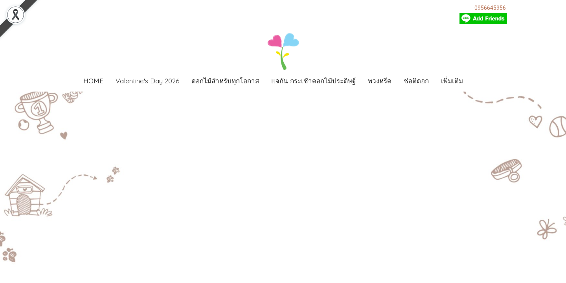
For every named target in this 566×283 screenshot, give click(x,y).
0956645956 (490, 8)
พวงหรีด (379, 81)
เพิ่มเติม (452, 81)
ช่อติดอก (416, 81)
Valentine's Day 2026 (147, 81)
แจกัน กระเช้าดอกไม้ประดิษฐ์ (313, 81)
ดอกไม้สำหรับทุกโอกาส (225, 81)
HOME (93, 81)
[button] (481, 81)
